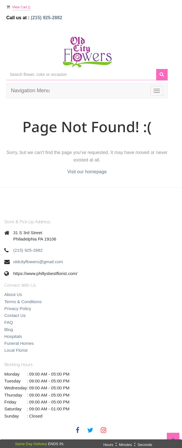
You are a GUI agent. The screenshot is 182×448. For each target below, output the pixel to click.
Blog (8, 329)
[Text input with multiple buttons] (81, 74)
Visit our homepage (87, 171)
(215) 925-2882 (46, 17)
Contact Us (15, 315)
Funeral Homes (19, 343)
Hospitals (13, 336)
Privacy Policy (17, 308)
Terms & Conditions (23, 301)
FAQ (8, 322)
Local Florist (16, 350)
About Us (13, 294)
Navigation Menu (30, 90)
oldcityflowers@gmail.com (38, 261)
